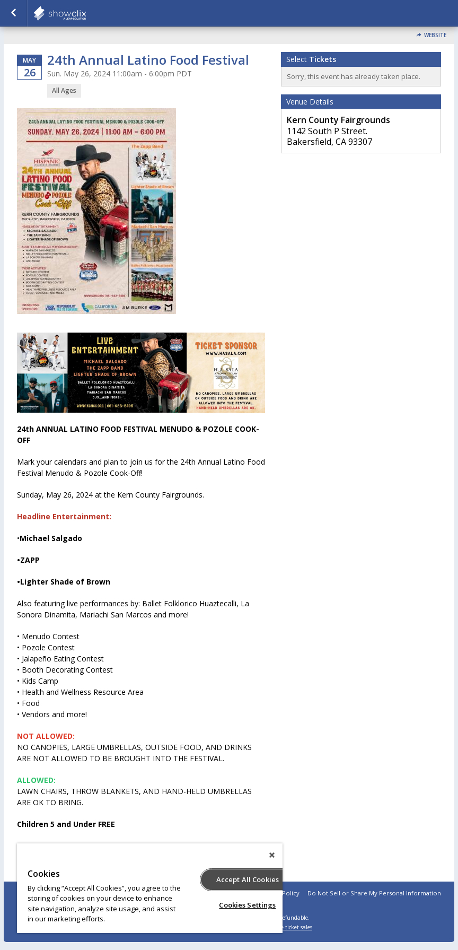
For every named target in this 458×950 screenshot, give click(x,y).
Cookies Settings (247, 905)
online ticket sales (290, 927)
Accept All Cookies (247, 879)
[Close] (272, 855)
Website (435, 35)
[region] (150, 888)
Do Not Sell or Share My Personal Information (374, 893)
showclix (86, 13)
